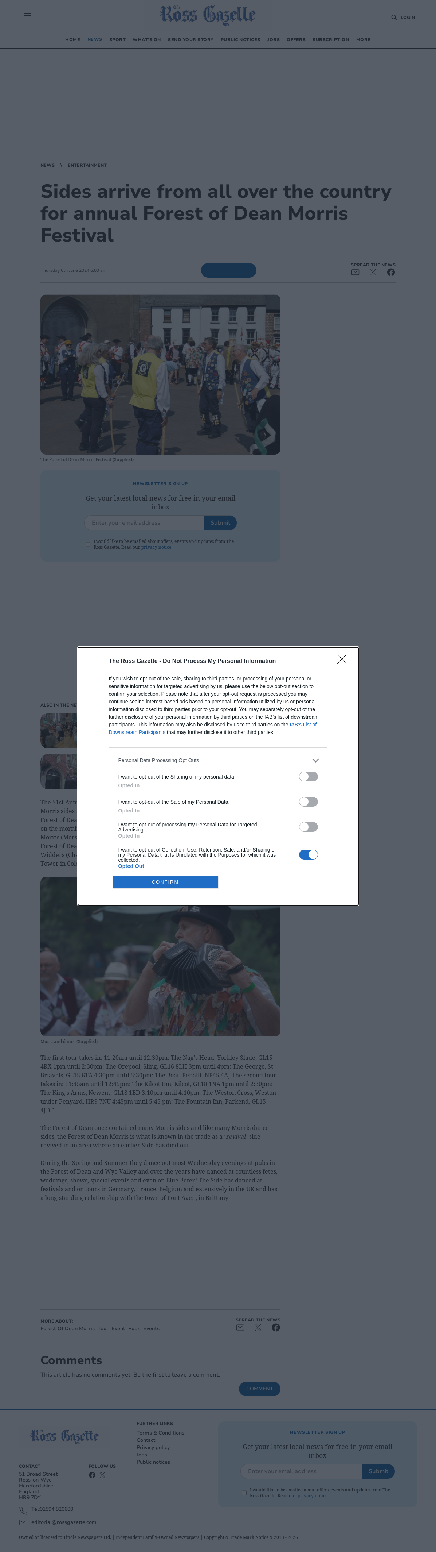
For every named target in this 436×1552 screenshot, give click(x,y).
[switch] (308, 776)
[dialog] (218, 776)
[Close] (344, 661)
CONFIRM (165, 881)
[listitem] (218, 760)
